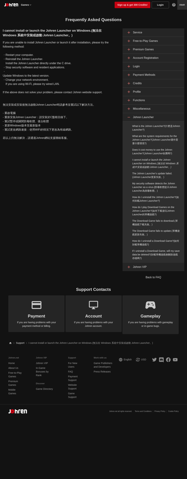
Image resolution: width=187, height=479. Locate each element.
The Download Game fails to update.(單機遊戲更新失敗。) (156, 232)
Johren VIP (42, 361)
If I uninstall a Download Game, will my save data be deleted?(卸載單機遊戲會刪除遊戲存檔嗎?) (156, 255)
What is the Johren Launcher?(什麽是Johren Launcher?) (156, 128)
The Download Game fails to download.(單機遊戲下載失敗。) (155, 222)
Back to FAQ (153, 277)
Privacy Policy (159, 409)
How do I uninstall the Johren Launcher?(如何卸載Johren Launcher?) (155, 199)
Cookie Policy (173, 409)
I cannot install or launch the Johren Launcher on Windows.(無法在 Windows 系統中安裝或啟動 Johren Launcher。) (155, 163)
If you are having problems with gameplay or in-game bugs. (152, 313)
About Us (13, 366)
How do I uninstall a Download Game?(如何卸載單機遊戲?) (155, 242)
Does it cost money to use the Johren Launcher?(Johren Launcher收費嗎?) (152, 151)
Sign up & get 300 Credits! (132, 4)
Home (11, 361)
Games (26, 4)
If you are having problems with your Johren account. (93, 313)
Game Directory (44, 386)
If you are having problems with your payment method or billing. (34, 313)
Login (160, 4)
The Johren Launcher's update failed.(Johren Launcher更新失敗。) (152, 175)
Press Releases (102, 369)
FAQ (70, 369)
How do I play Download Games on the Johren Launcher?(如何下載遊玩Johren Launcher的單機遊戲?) (153, 211)
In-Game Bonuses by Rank (42, 370)
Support (20, 341)
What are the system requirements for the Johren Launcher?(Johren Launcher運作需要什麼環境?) (155, 140)
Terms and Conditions (143, 409)
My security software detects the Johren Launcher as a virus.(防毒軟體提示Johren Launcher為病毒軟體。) (154, 187)
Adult (182, 5)
